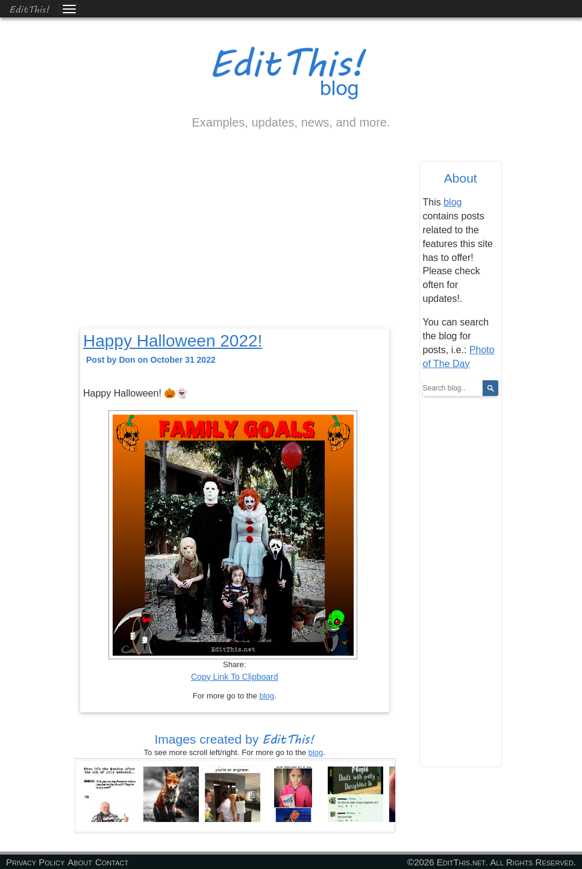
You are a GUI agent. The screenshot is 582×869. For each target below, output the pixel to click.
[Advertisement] (234, 239)
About (79, 862)
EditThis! (29, 8)
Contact (111, 862)
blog (266, 695)
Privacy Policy (35, 862)
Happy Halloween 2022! (172, 340)
